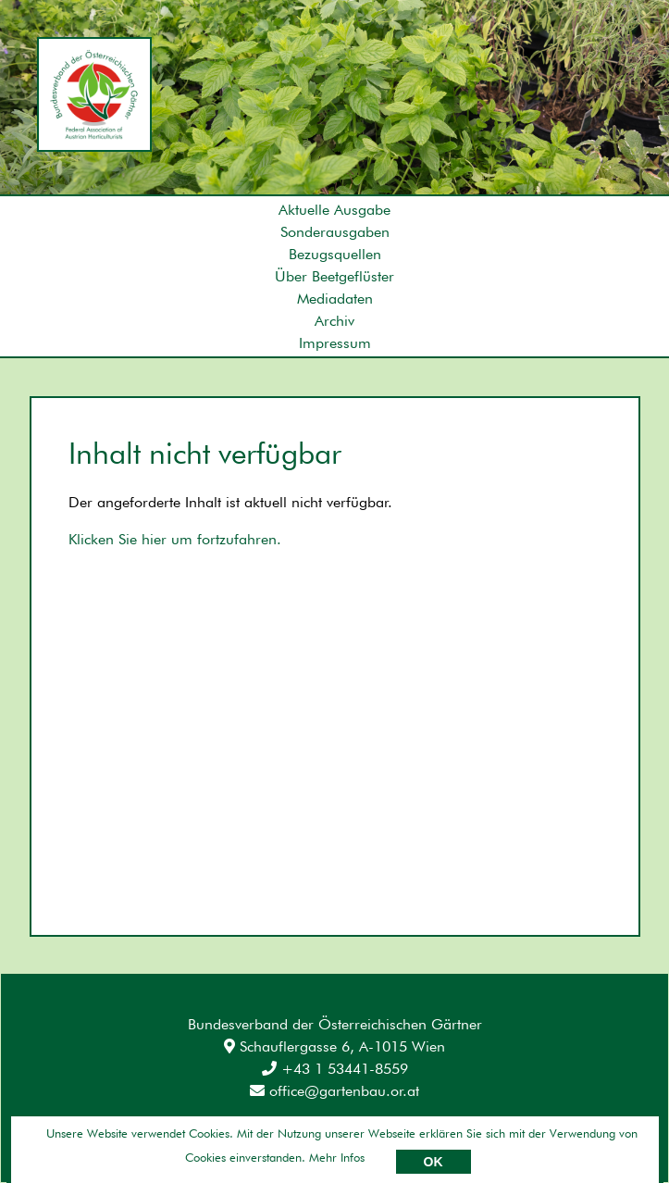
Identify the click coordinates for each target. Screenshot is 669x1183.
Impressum (335, 343)
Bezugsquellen (335, 254)
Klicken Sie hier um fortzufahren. (174, 539)
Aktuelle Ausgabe (334, 209)
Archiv (334, 321)
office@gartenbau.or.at (334, 1091)
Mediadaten (335, 298)
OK (433, 1161)
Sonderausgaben (335, 232)
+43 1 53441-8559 (335, 1068)
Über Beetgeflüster (334, 276)
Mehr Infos (337, 1157)
